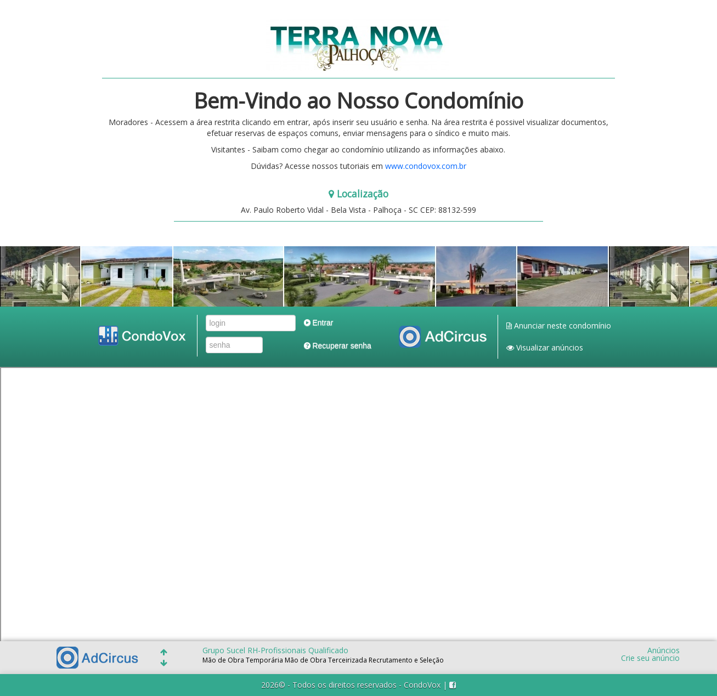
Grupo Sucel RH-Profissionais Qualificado (275, 650)
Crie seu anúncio (650, 658)
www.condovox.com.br (425, 166)
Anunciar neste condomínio (558, 325)
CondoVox (422, 685)
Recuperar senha (337, 345)
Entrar (319, 322)
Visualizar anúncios (544, 347)
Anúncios (663, 650)
